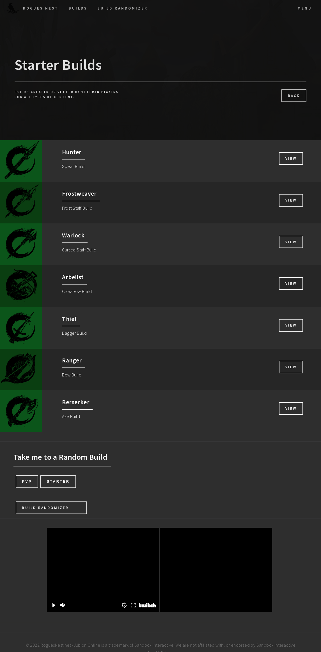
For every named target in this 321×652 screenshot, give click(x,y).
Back (294, 95)
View (291, 158)
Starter (58, 481)
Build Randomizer (45, 507)
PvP (27, 481)
